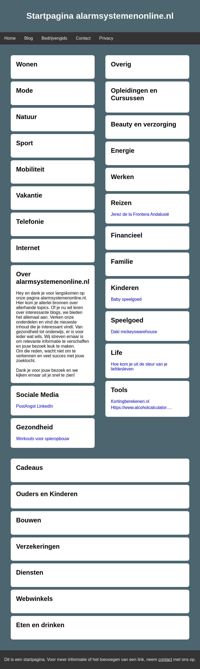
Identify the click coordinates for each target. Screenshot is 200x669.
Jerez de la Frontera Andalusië (140, 214)
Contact (83, 38)
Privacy (106, 38)
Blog (28, 38)
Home (10, 38)
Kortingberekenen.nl (130, 401)
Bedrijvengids (54, 38)
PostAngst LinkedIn (34, 406)
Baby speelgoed (126, 299)
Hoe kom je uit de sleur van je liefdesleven (139, 366)
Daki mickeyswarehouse (134, 331)
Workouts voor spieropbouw (42, 438)
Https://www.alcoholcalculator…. (141, 407)
